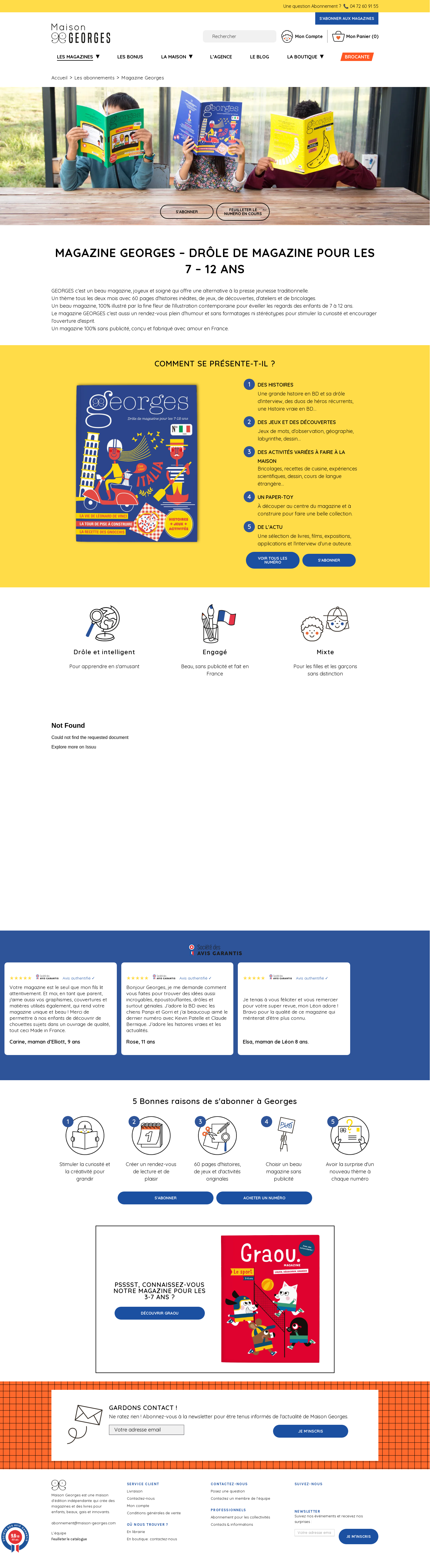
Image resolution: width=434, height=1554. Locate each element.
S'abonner (329, 560)
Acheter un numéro (264, 1197)
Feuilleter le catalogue (69, 1539)
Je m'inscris (310, 1431)
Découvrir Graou (160, 1313)
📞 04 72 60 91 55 (360, 6)
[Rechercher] (208, 36)
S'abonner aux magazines (346, 18)
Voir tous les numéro (272, 560)
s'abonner (187, 211)
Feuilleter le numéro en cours (243, 211)
